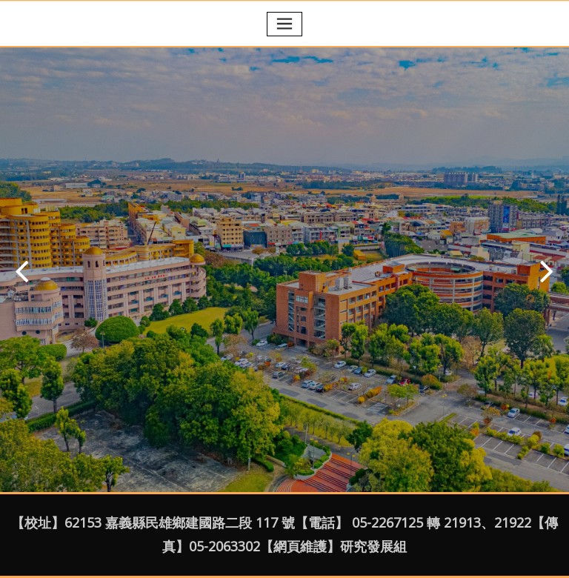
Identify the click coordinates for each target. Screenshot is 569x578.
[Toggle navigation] (284, 24)
